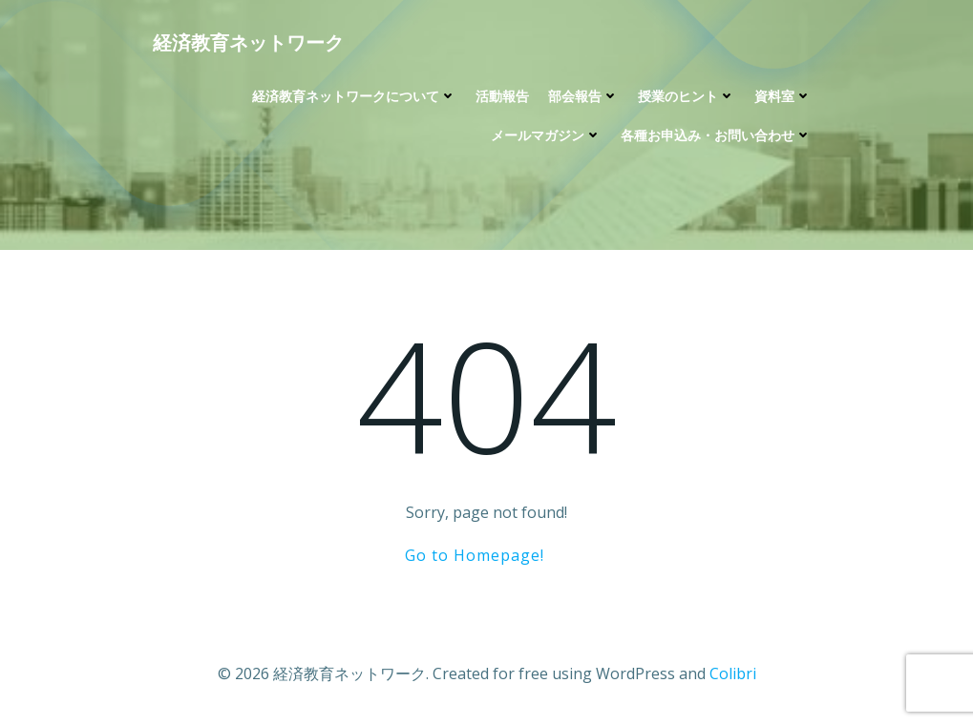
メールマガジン (546, 135)
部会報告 (583, 96)
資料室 (783, 96)
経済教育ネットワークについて (354, 96)
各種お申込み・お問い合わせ (716, 135)
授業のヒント (686, 96)
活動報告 (502, 96)
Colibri (732, 673)
